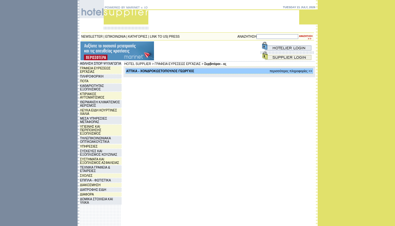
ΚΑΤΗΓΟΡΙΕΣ (138, 36)
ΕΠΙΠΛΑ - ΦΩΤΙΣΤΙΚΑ (95, 180)
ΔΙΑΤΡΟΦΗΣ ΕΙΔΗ (93, 189)
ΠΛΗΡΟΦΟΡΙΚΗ (92, 76)
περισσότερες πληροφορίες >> (291, 71)
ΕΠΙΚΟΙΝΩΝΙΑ (115, 36)
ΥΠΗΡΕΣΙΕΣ (89, 146)
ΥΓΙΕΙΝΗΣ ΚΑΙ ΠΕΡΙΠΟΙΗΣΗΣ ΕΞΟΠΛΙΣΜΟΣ (90, 130)
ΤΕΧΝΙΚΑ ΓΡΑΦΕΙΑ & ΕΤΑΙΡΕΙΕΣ (95, 169)
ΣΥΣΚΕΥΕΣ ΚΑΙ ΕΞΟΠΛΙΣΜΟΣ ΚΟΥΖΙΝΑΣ (98, 152)
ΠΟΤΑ (84, 81)
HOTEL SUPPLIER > (139, 64)
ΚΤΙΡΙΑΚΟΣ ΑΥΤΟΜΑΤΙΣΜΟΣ (92, 95)
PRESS (174, 36)
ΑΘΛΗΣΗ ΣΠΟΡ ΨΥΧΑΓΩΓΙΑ (100, 63)
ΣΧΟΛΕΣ (86, 175)
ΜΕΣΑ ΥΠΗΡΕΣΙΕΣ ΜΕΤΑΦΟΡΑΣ (93, 120)
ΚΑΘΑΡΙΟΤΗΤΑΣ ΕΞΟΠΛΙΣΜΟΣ (92, 87)
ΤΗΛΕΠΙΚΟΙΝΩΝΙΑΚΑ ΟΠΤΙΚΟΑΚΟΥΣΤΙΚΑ (95, 140)
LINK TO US (158, 36)
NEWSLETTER (92, 36)
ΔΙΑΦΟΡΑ (87, 194)
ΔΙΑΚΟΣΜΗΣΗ (90, 185)
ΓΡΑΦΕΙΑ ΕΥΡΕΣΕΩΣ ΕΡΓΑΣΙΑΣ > (179, 64)
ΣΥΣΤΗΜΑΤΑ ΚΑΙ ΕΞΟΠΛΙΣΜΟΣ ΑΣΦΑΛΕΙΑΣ (99, 161)
